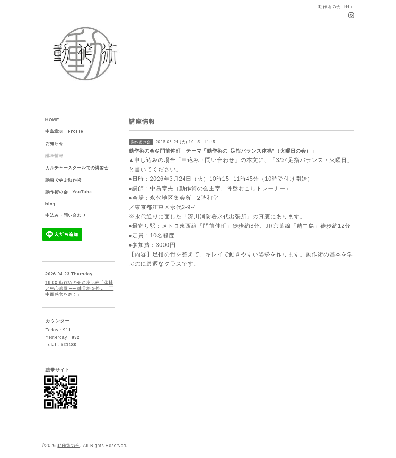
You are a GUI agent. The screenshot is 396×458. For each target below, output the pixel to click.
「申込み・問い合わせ (205, 160)
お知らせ (54, 143)
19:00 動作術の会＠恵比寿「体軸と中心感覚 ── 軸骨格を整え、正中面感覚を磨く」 (79, 288)
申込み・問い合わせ (65, 215)
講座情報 (54, 155)
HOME (52, 120)
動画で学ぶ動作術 (63, 180)
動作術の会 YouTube (68, 192)
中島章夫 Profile (64, 131)
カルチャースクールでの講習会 (77, 167)
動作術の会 (68, 445)
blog (50, 203)
